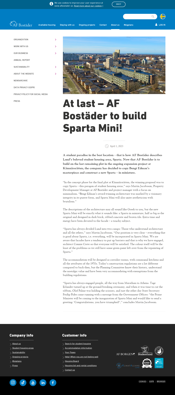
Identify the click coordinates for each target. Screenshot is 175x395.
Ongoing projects (87, 25)
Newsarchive (21, 81)
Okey (118, 4)
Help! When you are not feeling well (80, 357)
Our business (21, 53)
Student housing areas (22, 348)
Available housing (47, 25)
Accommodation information (77, 348)
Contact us (68, 370)
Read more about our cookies (88, 6)
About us (115, 25)
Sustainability (21, 67)
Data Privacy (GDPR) (24, 88)
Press (17, 101)
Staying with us (67, 25)
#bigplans (128, 25)
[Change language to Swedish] (162, 16)
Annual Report (22, 60)
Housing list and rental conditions (79, 366)
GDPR (151, 381)
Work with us (21, 46)
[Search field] (140, 16)
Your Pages (68, 352)
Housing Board (70, 361)
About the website (24, 74)
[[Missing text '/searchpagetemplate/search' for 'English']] (153, 15)
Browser (161, 381)
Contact (103, 25)
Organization (21, 40)
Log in (160, 24)
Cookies (142, 381)
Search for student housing (76, 344)
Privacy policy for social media (31, 94)
